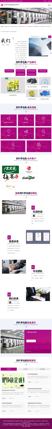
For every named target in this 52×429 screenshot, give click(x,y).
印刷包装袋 (16, 424)
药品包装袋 (22, 424)
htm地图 (25, 426)
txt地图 (28, 426)
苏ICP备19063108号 (26, 422)
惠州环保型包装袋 (13, 31)
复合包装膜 (11, 424)
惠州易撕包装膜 (36, 26)
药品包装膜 (27, 424)
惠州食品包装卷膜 (14, 26)
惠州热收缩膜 (29, 26)
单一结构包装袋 (41, 423)
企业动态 (25, 369)
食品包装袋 (19, 423)
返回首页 (45, 1)
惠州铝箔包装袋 (42, 26)
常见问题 (42, 369)
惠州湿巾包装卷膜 (5, 31)
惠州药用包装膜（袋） (22, 26)
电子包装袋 (29, 423)
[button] (22, 22)
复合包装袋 (24, 423)
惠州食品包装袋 (7, 26)
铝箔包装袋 (35, 423)
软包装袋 (6, 424)
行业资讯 (9, 369)
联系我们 (49, 1)
